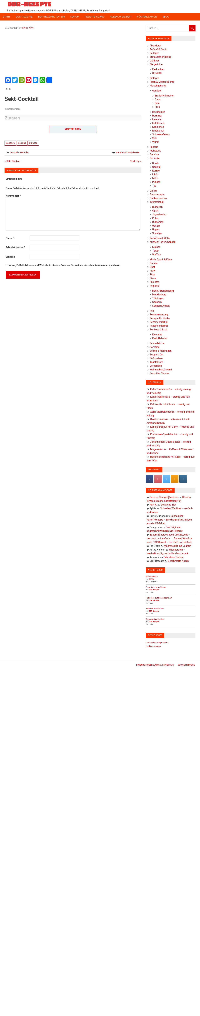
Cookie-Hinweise (153, 646)
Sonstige (157, 233)
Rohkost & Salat (158, 329)
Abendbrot (155, 45)
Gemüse (154, 154)
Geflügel (156, 90)
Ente (157, 103)
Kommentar (13, 195)
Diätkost (154, 60)
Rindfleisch (158, 130)
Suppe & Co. (156, 354)
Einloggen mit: (14, 178)
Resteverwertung (159, 314)
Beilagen (154, 53)
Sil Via (151, 579)
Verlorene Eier (168, 504)
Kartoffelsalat (159, 338)
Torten (155, 250)
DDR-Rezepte (24, 16)
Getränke (24, 152)
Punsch (156, 181)
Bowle (155, 163)
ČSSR (155, 210)
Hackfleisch (158, 111)
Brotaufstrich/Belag (160, 56)
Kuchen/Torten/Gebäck (162, 241)
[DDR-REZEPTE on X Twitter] (166, 479)
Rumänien (157, 221)
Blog (165, 16)
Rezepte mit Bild (159, 322)
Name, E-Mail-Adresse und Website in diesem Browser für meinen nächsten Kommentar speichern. (64, 265)
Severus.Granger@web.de (164, 497)
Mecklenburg (159, 294)
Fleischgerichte (158, 85)
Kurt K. (153, 504)
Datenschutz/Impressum (157, 642)
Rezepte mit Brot (159, 325)
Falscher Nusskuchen (155, 608)
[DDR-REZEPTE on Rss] (174, 479)
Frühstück (155, 150)
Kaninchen (158, 126)
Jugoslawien (159, 214)
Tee (154, 185)
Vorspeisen (156, 365)
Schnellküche (157, 343)
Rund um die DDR (120, 16)
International (157, 201)
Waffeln (156, 254)
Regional (154, 285)
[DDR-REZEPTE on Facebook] (149, 479)
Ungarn (156, 229)
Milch (155, 178)
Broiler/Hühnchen (164, 95)
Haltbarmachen (158, 198)
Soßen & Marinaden (161, 350)
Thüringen (157, 298)
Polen (155, 218)
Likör (155, 174)
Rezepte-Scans (94, 16)
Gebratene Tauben (173, 557)
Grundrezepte (157, 194)
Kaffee (156, 170)
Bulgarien (157, 206)
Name (10, 238)
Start (6, 16)
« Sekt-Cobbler (12, 161)
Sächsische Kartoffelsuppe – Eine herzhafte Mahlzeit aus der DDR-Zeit (169, 519)
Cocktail (22, 143)
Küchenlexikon (147, 16)
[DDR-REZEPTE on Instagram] (183, 479)
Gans (157, 99)
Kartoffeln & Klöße (160, 238)
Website (10, 256)
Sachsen (157, 302)
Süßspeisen (156, 358)
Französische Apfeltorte (156, 587)
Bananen (10, 143)
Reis (152, 310)
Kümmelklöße (152, 577)
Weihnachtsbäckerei (161, 369)
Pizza (153, 278)
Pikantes (154, 282)
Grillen (153, 190)
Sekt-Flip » (135, 161)
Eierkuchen (158, 69)
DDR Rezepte (154, 590)
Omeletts (157, 73)
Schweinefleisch (161, 134)
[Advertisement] (73, 53)
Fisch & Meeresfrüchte (162, 81)
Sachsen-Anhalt (161, 305)
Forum (74, 16)
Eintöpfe (154, 78)
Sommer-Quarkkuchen (155, 619)
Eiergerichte (156, 64)
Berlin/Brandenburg (163, 290)
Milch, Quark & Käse (161, 259)
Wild (154, 138)
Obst (152, 266)
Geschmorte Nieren (178, 560)
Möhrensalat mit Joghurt (177, 545)
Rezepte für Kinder (160, 318)
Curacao (33, 143)
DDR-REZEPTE (29, 4)
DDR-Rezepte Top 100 (51, 16)
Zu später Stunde (159, 373)
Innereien (157, 119)
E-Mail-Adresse (15, 247)
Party (152, 270)
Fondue (154, 146)
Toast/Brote (156, 362)
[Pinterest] (158, 479)
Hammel (157, 115)
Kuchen (156, 246)
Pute (157, 106)
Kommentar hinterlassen (128, 152)
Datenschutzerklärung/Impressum (155, 665)
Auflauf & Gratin (158, 49)
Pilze (152, 274)
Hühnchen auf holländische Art (159, 598)
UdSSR (156, 225)
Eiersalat (157, 334)
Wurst (155, 141)
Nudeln (154, 263)
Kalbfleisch (158, 123)
